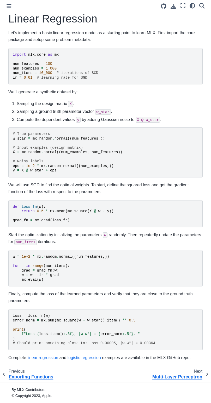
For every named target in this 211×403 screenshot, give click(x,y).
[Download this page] (173, 6)
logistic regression (84, 357)
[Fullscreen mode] (183, 5)
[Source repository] (163, 6)
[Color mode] (192, 5)
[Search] (202, 5)
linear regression (42, 357)
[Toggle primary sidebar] (9, 6)
